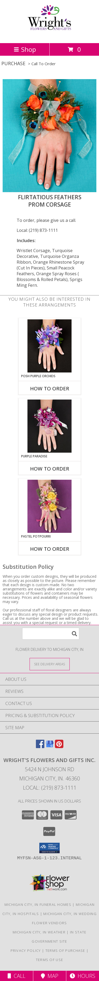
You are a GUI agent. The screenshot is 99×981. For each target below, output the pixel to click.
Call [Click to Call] (16, 975)
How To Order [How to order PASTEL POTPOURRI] (49, 548)
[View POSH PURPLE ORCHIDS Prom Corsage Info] (49, 345)
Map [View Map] (49, 975)
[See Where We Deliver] (50, 663)
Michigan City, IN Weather (39, 932)
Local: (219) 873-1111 (37, 230)
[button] (49, 848)
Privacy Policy (26, 950)
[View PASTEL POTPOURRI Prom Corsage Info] (49, 506)
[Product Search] (50, 634)
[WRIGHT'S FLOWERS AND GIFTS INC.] (49, 35)
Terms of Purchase (65, 950)
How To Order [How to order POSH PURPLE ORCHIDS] (49, 388)
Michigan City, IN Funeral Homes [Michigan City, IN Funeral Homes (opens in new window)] (37, 904)
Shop (25, 49)
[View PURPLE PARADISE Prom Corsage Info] (49, 426)
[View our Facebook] (40, 746)
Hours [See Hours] (82, 975)
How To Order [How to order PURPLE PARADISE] (49, 468)
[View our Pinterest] (59, 746)
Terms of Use (49, 959)
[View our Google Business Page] (49, 746)
